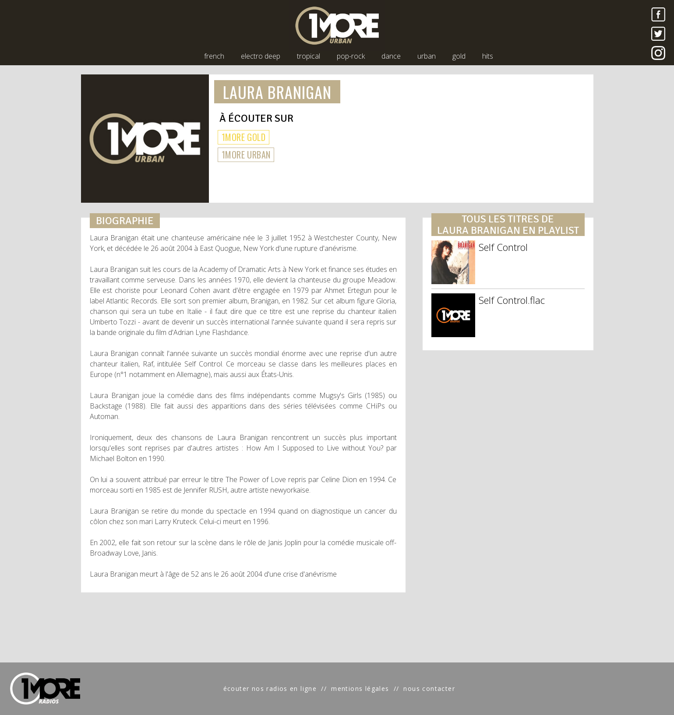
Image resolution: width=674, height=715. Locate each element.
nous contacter (429, 688)
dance (391, 56)
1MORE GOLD (243, 137)
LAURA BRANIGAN (277, 91)
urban (426, 56)
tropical (308, 56)
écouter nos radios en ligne (270, 688)
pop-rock (351, 56)
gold (459, 56)
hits (487, 56)
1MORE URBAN (246, 154)
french (214, 56)
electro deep (260, 56)
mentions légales (360, 688)
